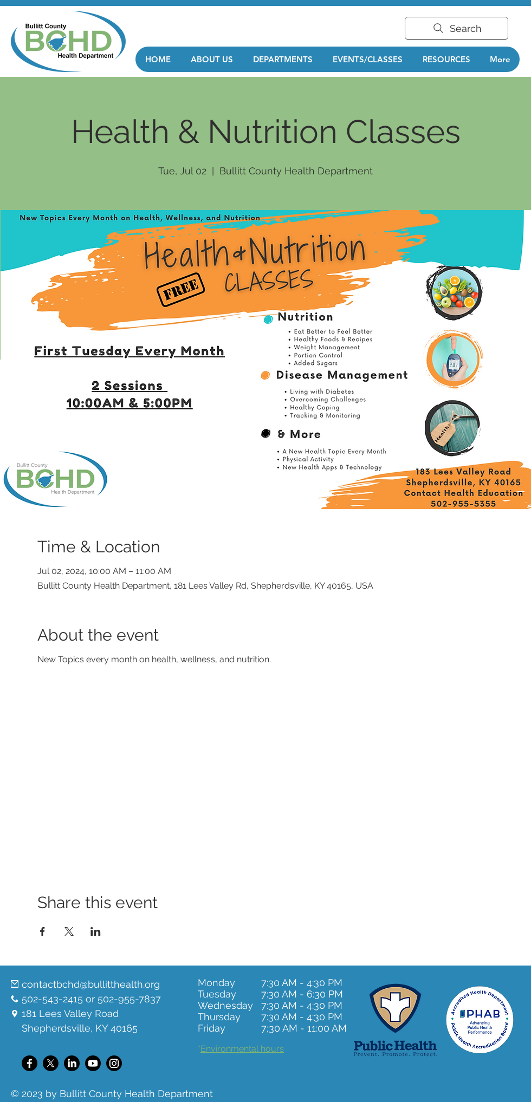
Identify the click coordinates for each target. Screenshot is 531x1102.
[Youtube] (93, 1063)
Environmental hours (242, 1049)
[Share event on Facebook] (42, 931)
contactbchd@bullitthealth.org (91, 984)
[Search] (456, 28)
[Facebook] (29, 1063)
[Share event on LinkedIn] (95, 931)
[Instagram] (114, 1063)
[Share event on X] (69, 931)
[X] (51, 1063)
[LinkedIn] (72, 1063)
